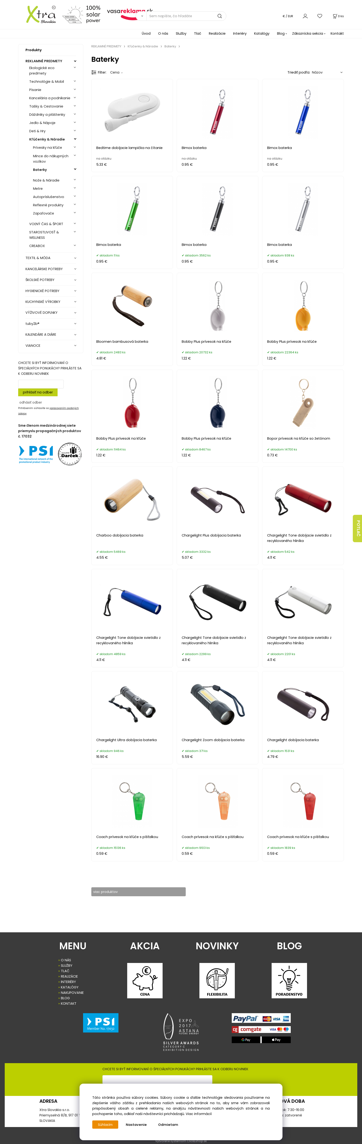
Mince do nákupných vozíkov (50, 159)
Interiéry (240, 33)
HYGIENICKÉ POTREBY (42, 291)
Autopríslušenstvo (48, 196)
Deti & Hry (37, 131)
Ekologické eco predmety (42, 71)
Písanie (35, 89)
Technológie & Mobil (46, 81)
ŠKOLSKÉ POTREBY (40, 279)
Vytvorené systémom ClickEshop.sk (181, 1141)
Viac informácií (199, 1113)
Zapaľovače (43, 213)
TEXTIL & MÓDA (38, 258)
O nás (163, 33)
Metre (38, 188)
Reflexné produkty (48, 205)
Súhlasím (106, 1124)
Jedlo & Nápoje (42, 122)
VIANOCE (32, 345)
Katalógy (261, 33)
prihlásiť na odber (38, 392)
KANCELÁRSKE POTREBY (44, 269)
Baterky (40, 169)
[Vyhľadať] (141, 16)
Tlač (197, 33)
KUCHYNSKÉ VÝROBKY (42, 301)
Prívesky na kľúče (47, 147)
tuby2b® (32, 323)
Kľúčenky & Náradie (47, 139)
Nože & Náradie (46, 180)
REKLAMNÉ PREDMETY (43, 61)
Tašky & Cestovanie (46, 106)
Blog (281, 33)
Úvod (146, 33)
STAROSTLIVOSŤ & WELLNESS (44, 235)
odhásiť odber (30, 402)
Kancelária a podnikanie (49, 98)
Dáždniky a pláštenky (47, 114)
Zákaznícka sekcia (307, 33)
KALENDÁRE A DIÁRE (40, 334)
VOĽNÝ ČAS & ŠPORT (46, 224)
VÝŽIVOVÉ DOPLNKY (41, 312)
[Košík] (338, 16)
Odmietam (169, 1124)
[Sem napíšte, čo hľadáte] (186, 16)
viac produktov (109, 891)
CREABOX (37, 246)
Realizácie (217, 33)
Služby (181, 33)
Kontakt (337, 33)
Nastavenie (137, 1124)
